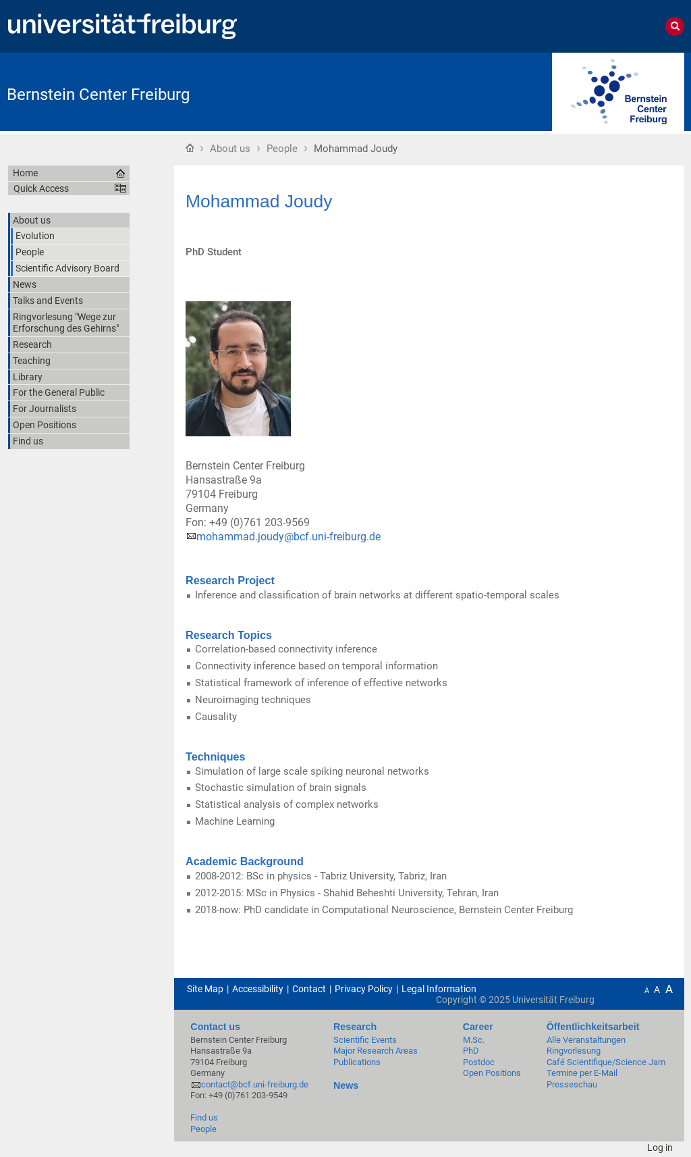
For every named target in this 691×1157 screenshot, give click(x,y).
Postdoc (479, 1062)
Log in (660, 1147)
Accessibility (257, 988)
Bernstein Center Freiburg (98, 94)
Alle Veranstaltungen (586, 1040)
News (345, 1085)
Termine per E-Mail (582, 1073)
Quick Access (41, 188)
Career (478, 1026)
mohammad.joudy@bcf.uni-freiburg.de (288, 536)
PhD (471, 1051)
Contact (309, 988)
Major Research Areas (375, 1051)
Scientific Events (365, 1040)
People (282, 149)
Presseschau (572, 1084)
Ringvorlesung (574, 1051)
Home (190, 147)
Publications (357, 1062)
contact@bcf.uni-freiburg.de (254, 1084)
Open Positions (492, 1073)
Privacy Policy (364, 988)
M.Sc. (474, 1040)
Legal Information (439, 988)
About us (230, 149)
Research (355, 1026)
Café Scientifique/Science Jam (606, 1062)
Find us (204, 1117)
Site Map (205, 988)
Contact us (215, 1026)
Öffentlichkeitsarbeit (593, 1026)
